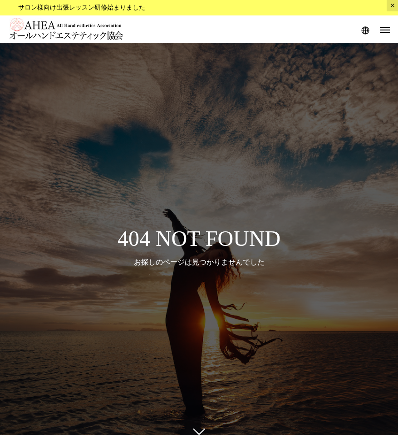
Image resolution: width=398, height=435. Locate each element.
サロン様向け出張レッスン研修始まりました (81, 7)
